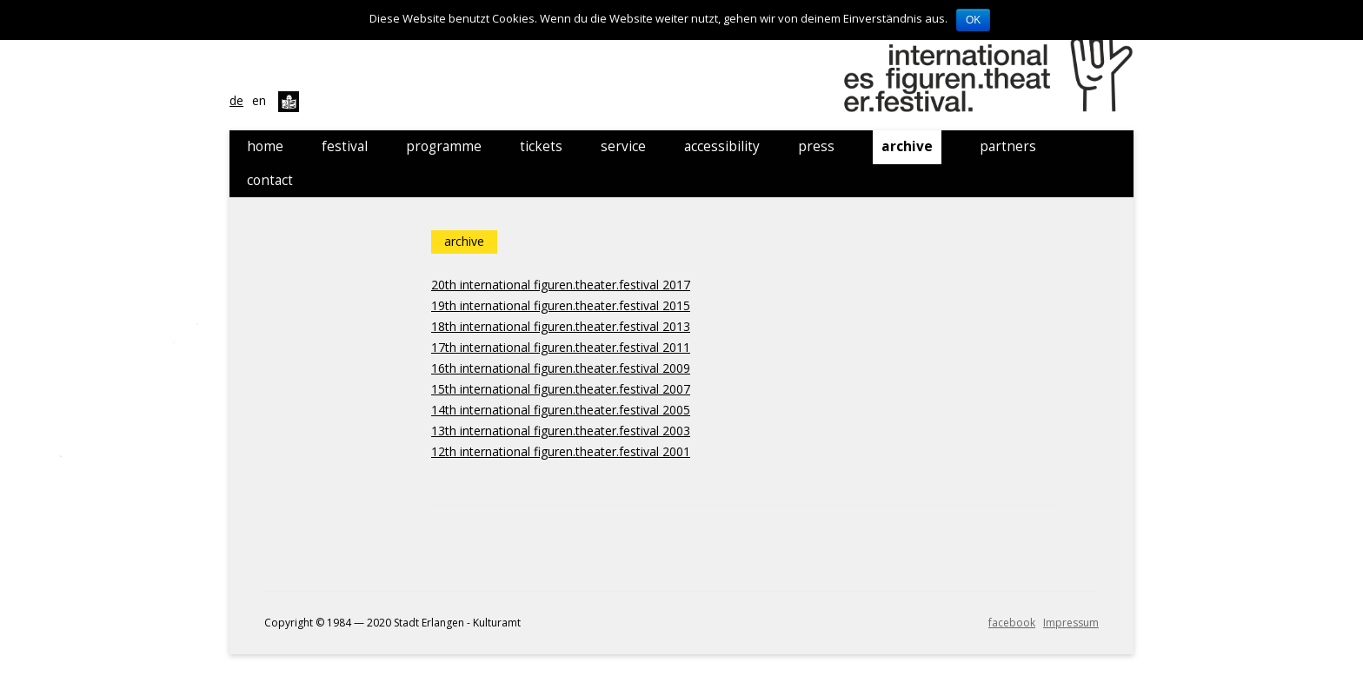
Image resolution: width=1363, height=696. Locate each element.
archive (907, 146)
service (623, 146)
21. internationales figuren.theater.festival (991, 65)
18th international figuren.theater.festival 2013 (560, 326)
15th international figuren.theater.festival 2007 (560, 389)
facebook (1011, 622)
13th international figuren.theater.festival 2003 (560, 430)
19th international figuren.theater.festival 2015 (560, 305)
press (816, 146)
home (265, 146)
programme (444, 146)
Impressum (1071, 622)
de (236, 100)
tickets (541, 146)
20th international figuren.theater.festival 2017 (560, 284)
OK (973, 20)
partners (1008, 146)
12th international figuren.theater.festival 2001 (560, 451)
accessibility (722, 146)
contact (270, 180)
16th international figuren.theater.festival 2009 (560, 368)
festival (345, 146)
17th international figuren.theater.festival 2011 (560, 347)
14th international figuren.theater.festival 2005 (560, 409)
